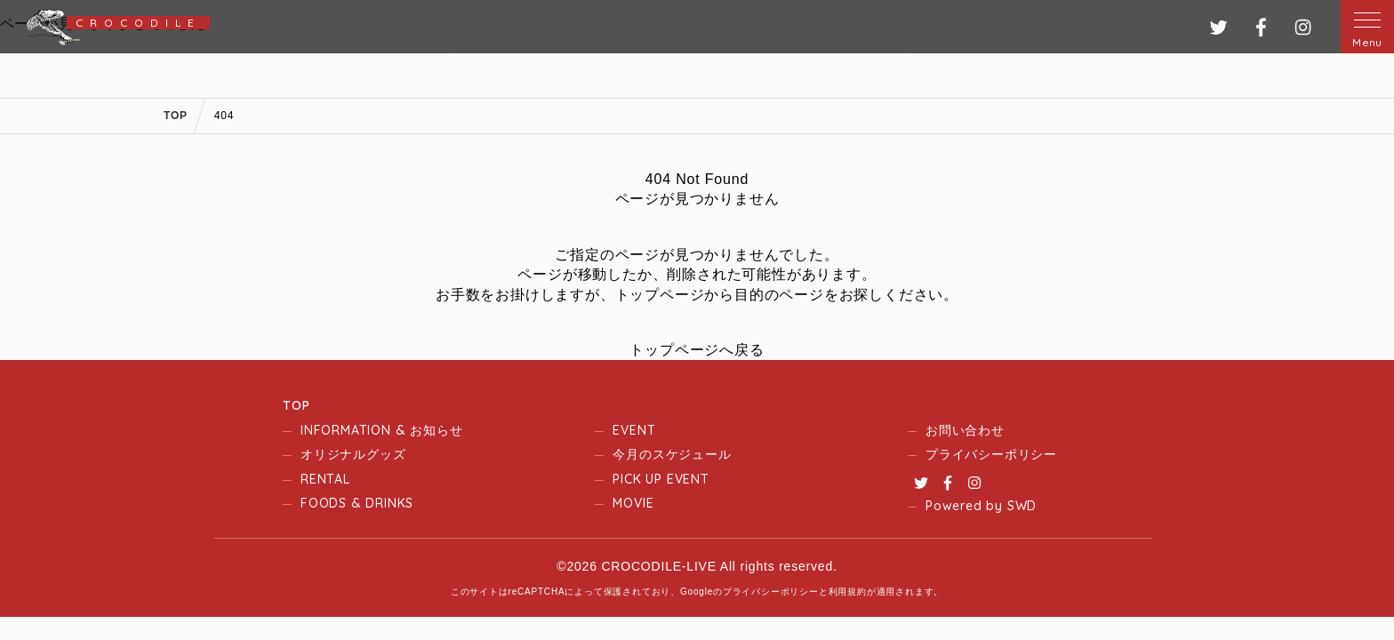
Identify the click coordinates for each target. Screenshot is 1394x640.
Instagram (974, 483)
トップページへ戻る (696, 349)
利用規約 (848, 591)
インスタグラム (1303, 27)
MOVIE (633, 503)
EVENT (634, 430)
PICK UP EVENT (661, 479)
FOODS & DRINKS (356, 503)
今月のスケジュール (672, 454)
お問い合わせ (965, 430)
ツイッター (1218, 27)
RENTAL (325, 479)
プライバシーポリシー (991, 454)
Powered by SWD (981, 506)
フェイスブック (1261, 27)
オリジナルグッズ (352, 454)
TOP (296, 405)
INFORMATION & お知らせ (381, 430)
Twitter (921, 483)
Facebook (948, 483)
